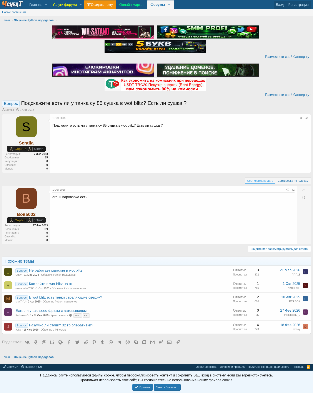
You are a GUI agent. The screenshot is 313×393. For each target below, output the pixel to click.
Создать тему (102, 5)
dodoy (296, 329)
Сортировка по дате (260, 180)
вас (86, 315)
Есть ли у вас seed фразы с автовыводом (51, 311)
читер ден (294, 287)
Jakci (18, 329)
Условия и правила (232, 366)
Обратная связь (206, 366)
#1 (307, 118)
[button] (46, 5)
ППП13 (296, 274)
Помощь (298, 366)
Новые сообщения (14, 12)
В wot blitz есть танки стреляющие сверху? (65, 297)
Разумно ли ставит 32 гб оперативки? (61, 325)
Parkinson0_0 (23, 315)
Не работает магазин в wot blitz (55, 270)
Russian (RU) (31, 366)
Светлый (10, 366)
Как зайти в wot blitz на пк (50, 284)
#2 (293, 189)
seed (77, 315)
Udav (18, 274)
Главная (36, 5)
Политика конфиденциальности (269, 366)
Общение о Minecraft (53, 329)
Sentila (9, 109)
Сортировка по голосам (293, 180)
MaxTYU (20, 301)
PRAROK (294, 301)
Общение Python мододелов (58, 274)
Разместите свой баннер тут (288, 57)
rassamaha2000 (24, 288)
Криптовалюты (59, 315)
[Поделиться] (301, 118)
